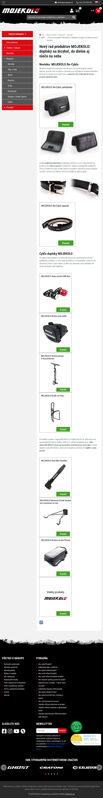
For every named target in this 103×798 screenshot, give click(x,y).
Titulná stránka (51, 35)
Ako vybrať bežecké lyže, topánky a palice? (50, 696)
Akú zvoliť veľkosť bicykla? (47, 673)
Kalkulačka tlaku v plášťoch (48, 667)
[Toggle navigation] (3, 2)
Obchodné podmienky (11, 664)
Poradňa (42, 658)
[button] (97, 2)
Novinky (70, 35)
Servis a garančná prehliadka (14, 689)
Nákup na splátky (10, 673)
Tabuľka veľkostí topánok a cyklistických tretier (52, 709)
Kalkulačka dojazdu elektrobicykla (50, 689)
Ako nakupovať (9, 676)
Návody (6, 695)
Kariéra (6, 692)
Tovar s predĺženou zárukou (13, 686)
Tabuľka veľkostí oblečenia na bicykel (51, 704)
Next (99, 768)
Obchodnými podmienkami (56, 744)
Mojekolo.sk (70, 794)
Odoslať (62, 730)
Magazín (62, 35)
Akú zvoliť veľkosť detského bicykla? (51, 676)
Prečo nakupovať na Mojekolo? (15, 683)
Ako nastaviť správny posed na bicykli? (52, 680)
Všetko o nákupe (13, 658)
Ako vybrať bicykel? (45, 664)
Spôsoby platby (9, 670)
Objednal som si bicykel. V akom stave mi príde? (52, 684)
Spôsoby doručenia (11, 667)
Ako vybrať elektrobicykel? (47, 670)
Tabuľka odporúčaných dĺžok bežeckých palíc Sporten (52, 715)
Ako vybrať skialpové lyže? (47, 692)
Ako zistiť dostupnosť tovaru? (48, 701)
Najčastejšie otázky (11, 680)
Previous (4, 768)
